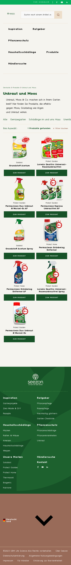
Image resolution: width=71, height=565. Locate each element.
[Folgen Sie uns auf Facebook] (57, 2)
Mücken (6, 431)
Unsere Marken (13, 457)
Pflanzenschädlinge (46, 431)
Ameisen (7, 441)
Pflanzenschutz (18, 41)
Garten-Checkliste (45, 419)
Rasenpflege (43, 409)
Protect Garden (10, 468)
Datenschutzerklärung (14, 556)
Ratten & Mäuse (11, 436)
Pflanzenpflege (44, 404)
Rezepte (7, 414)
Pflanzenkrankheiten (47, 436)
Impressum (8, 561)
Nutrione (7, 488)
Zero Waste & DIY (12, 409)
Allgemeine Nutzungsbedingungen (45, 556)
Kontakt (42, 462)
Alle (5, 120)
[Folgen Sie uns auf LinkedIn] (67, 2)
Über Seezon (62, 551)
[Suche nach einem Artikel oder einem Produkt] (37, 15)
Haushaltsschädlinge (22, 52)
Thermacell (8, 478)
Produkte (52, 52)
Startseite (7, 87)
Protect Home (9, 473)
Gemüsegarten (18, 120)
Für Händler (41, 2)
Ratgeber (39, 29)
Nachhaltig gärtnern (47, 414)
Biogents (7, 483)
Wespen (6, 451)
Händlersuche (17, 64)
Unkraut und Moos (29, 87)
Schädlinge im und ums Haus (44, 120)
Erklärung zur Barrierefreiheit (48, 561)
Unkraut (41, 441)
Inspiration (15, 29)
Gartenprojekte (10, 404)
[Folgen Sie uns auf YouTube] (62, 2)
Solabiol (7, 463)
